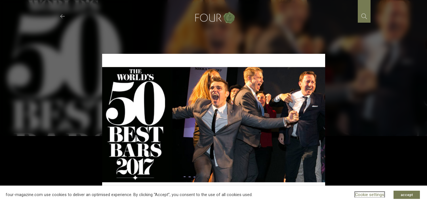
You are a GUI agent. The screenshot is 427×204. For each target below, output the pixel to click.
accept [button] (407, 195)
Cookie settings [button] (369, 194)
